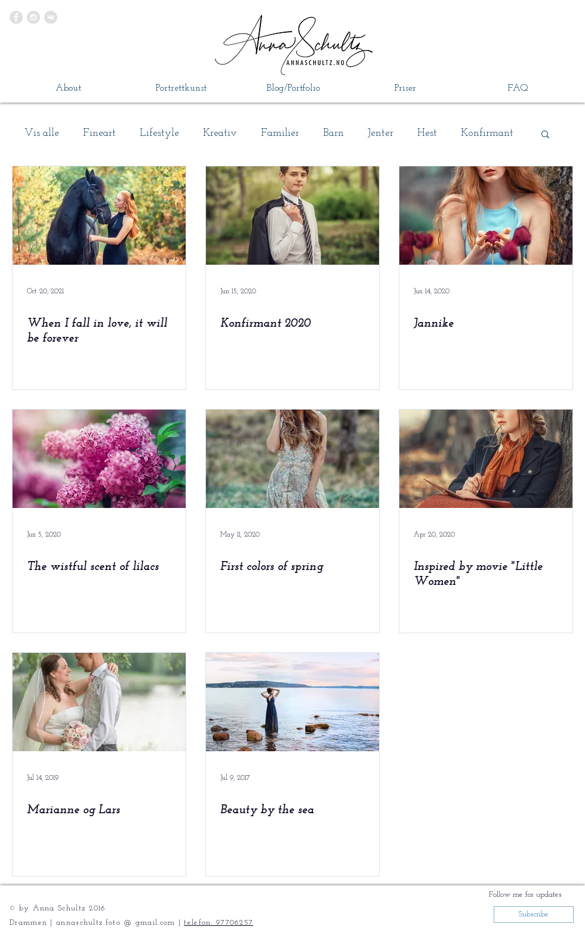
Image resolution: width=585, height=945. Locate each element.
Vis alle (41, 133)
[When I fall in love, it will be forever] (99, 215)
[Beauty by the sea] (292, 702)
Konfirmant (487, 133)
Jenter (380, 133)
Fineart (99, 133)
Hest (427, 133)
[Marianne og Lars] (99, 702)
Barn (333, 133)
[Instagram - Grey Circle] (33, 17)
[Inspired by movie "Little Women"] (485, 459)
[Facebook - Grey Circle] (16, 17)
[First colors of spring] (292, 459)
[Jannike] (485, 215)
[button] (545, 135)
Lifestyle (159, 133)
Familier (280, 133)
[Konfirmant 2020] (292, 215)
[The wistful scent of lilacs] (99, 459)
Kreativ (220, 133)
